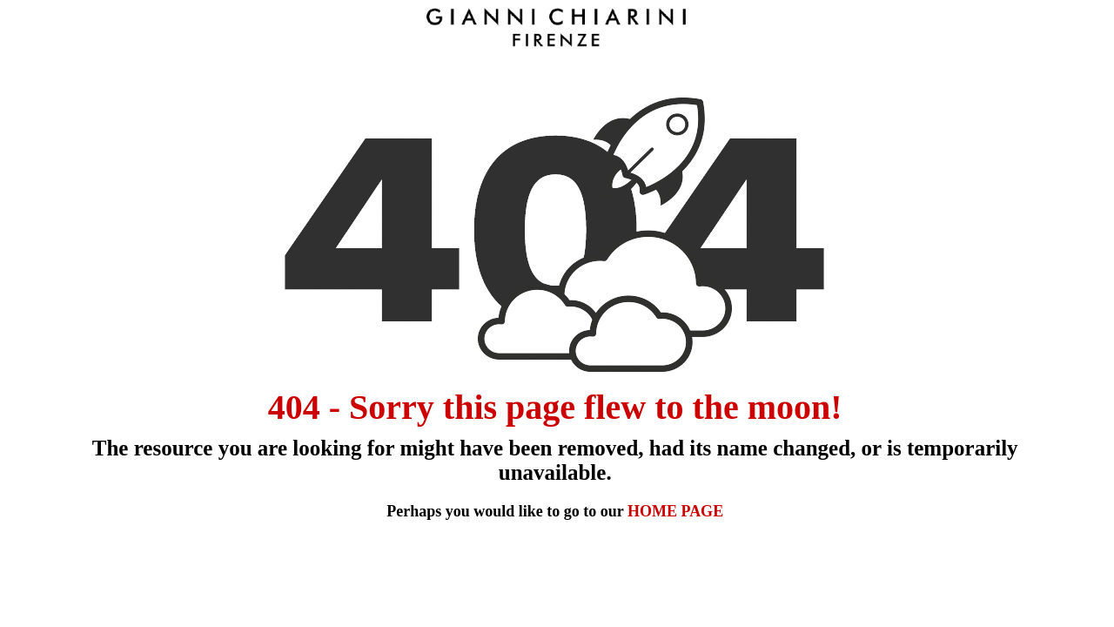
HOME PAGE (675, 511)
